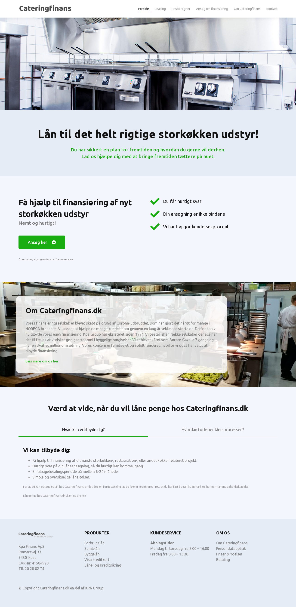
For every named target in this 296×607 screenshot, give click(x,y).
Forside (143, 9)
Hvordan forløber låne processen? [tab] (212, 429)
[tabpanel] (148, 470)
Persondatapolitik (231, 548)
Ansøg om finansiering (212, 9)
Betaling (223, 560)
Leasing (160, 9)
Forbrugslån (94, 543)
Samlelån (92, 548)
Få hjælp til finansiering (51, 460)
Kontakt (272, 9)
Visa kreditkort (96, 560)
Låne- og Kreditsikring (102, 565)
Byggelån (92, 554)
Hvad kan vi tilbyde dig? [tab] (83, 429)
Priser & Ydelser (229, 554)
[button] (41, 242)
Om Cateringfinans (247, 9)
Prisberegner (181, 9)
